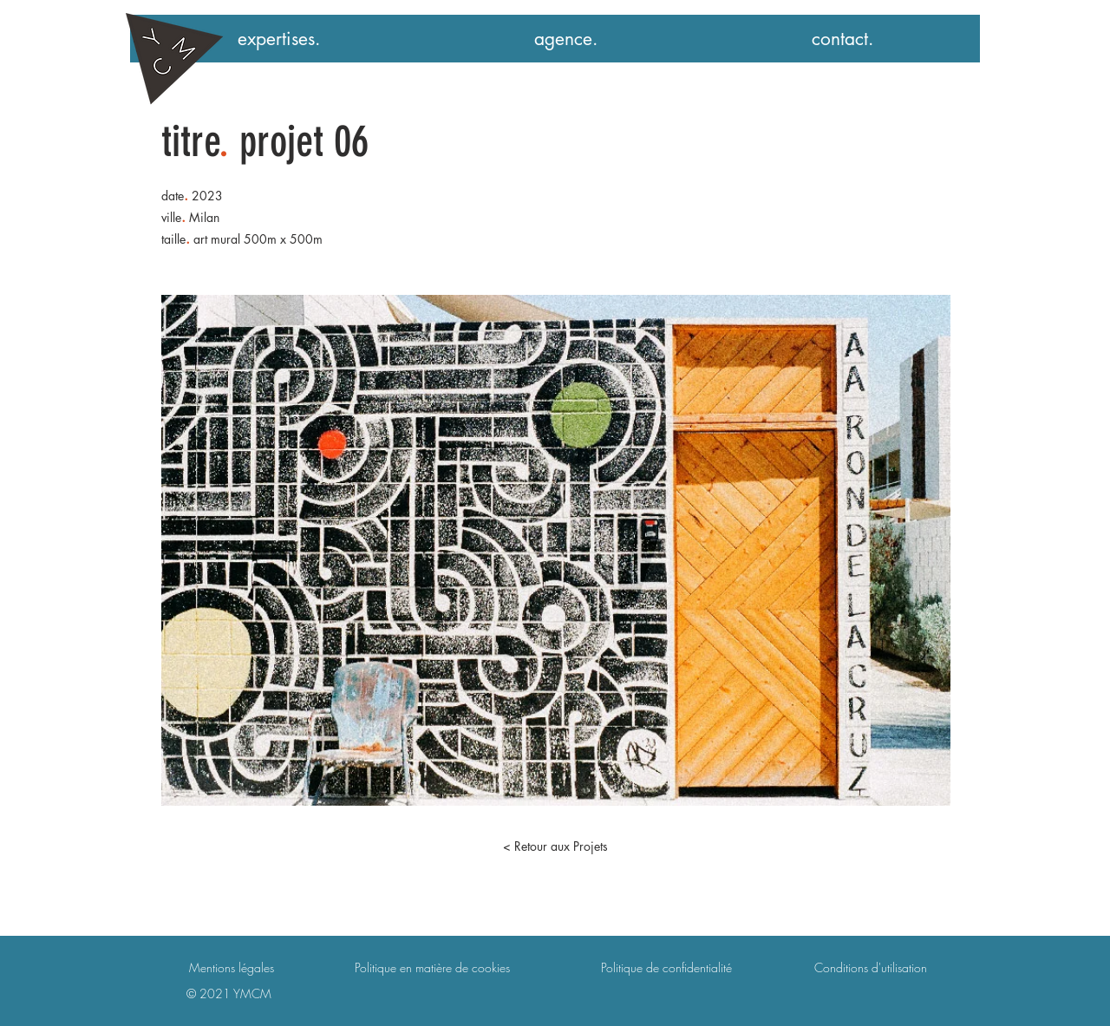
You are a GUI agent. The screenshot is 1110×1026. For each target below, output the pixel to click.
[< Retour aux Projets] (555, 846)
